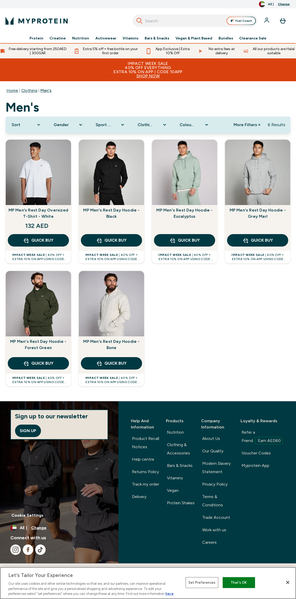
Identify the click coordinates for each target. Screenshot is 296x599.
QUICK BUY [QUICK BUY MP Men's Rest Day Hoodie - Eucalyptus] (185, 240)
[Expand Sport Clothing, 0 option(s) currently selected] (110, 125)
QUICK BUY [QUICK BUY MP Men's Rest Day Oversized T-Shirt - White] (38, 240)
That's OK (239, 582)
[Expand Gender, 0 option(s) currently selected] (68, 125)
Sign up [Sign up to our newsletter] (28, 430)
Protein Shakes (181, 502)
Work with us (214, 529)
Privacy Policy (215, 484)
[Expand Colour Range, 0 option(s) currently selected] (194, 125)
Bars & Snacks (157, 38)
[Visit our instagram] (15, 549)
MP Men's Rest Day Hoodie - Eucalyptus (184, 213)
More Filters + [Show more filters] (247, 124)
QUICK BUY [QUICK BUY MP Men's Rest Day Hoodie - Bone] (111, 363)
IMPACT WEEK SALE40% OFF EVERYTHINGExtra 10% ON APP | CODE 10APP (148, 69)
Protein (36, 38)
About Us (211, 438)
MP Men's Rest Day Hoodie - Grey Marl (258, 213)
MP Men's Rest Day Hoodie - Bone (111, 344)
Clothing (29, 90)
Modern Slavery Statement (216, 467)
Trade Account (216, 517)
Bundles (226, 38)
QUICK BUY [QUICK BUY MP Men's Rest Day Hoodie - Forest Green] (38, 363)
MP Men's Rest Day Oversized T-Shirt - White (38, 213)
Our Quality (212, 450)
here (169, 594)
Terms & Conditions (212, 500)
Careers (209, 542)
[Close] (287, 582)
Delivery (139, 496)
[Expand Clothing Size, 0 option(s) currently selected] (152, 125)
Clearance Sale (252, 38)
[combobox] (195, 21)
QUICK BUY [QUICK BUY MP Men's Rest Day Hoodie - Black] (111, 240)
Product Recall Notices (145, 442)
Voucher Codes (256, 453)
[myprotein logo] (36, 20)
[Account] (267, 20)
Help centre (143, 459)
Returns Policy (145, 471)
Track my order (145, 484)
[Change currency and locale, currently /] (274, 4)
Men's (46, 90)
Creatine (58, 38)
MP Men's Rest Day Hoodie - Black (111, 213)
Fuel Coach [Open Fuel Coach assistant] (241, 21)
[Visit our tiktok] (40, 549)
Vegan (173, 490)
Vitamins (130, 38)
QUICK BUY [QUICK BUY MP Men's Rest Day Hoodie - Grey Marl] (258, 240)
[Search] (139, 21)
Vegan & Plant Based (193, 38)
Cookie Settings (27, 515)
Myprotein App (255, 465)
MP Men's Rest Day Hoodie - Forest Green (38, 344)
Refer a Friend (262, 437)
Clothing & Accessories (178, 448)
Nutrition (80, 38)
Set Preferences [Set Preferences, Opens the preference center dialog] (201, 582)
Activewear (105, 38)
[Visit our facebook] (28, 549)
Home (12, 90)
